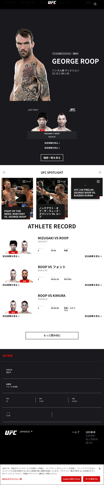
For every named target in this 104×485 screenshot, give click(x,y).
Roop (64, 238)
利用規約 (90, 435)
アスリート (40, 10)
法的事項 (90, 432)
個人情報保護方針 (92, 440)
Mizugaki (46, 238)
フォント (59, 267)
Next (99, 172)
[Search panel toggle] (95, 10)
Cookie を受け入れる (71, 479)
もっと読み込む (52, 335)
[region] (52, 474)
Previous (4, 172)
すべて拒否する (91, 479)
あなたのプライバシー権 (12, 479)
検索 (88, 10)
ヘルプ (75, 432)
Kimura (59, 296)
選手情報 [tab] (8, 355)
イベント (9, 10)
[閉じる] (100, 469)
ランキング (24, 10)
